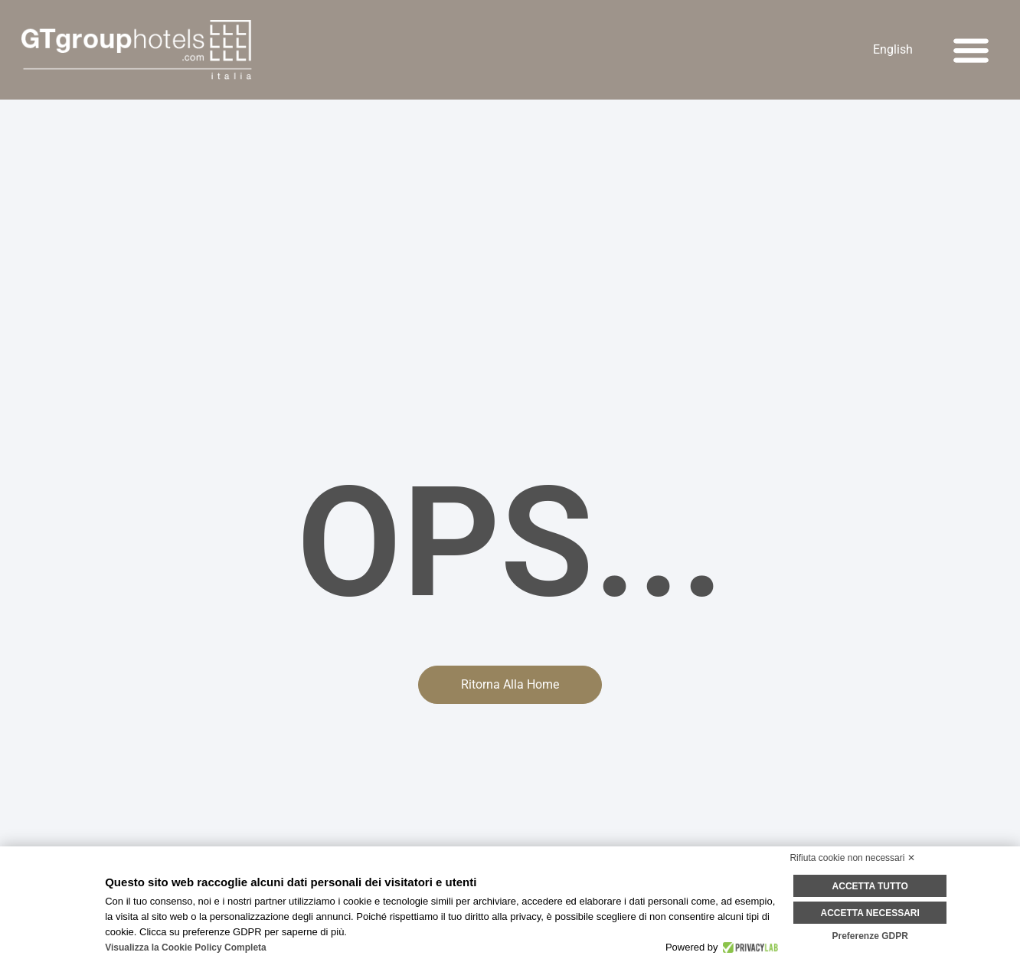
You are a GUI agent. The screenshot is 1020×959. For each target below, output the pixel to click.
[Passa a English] (892, 50)
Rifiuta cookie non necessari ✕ (852, 858)
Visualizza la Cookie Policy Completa (185, 947)
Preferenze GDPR (869, 936)
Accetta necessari (870, 913)
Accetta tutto (870, 886)
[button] (970, 50)
